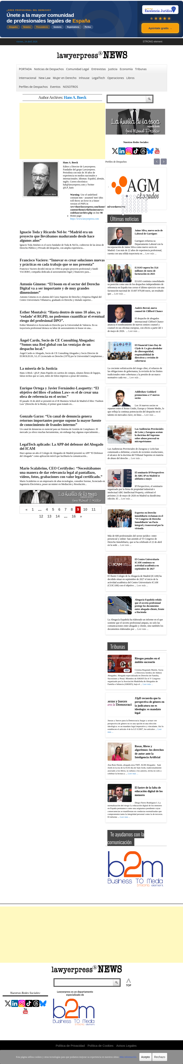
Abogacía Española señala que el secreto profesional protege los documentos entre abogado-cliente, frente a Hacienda (149, 606)
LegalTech (98, 78)
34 (142, 208)
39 (134, 211)
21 (146, 202)
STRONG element (152, 41)
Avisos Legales (126, 1045)
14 (58, 516)
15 (123, 202)
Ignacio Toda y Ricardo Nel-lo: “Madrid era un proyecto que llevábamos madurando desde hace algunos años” (57, 236)
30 (126, 208)
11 (94, 509)
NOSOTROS (70, 87)
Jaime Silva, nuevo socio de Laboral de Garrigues (149, 232)
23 (126, 205)
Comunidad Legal (77, 69)
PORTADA (25, 69)
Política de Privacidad (70, 1045)
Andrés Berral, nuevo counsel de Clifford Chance (149, 310)
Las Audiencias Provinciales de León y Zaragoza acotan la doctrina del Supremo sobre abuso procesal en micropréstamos (149, 435)
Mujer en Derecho (64, 78)
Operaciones (115, 78)
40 (138, 211)
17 (130, 202)
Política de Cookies (100, 1045)
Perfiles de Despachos (33, 87)
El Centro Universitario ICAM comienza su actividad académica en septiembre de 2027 (147, 564)
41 (142, 211)
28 (146, 205)
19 (138, 202)
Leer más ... (150, 253)
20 (142, 202)
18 (134, 202)
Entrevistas (98, 69)
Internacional (27, 78)
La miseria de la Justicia (38, 368)
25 (134, 205)
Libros (130, 78)
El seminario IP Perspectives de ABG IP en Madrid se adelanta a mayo (149, 475)
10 (85, 509)
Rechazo (159, 1057)
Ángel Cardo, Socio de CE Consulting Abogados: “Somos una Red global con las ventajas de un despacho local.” (57, 344)
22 (123, 205)
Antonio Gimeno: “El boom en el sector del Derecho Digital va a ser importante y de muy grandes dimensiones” (60, 288)
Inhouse (84, 78)
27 (142, 205)
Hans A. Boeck (75, 97)
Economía (126, 69)
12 (41, 516)
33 (138, 208)
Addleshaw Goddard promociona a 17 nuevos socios (147, 394)
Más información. (128, 1057)
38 (130, 211)
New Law (44, 78)
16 (74, 516)
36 (123, 211)
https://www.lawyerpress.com (84, 218)
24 (130, 205)
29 (123, 208)
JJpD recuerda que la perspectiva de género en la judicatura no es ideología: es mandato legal (149, 705)
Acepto (145, 1057)
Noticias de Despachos (49, 69)
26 (138, 205)
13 (49, 516)
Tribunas (141, 69)
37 (126, 211)
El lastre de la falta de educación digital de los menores (149, 791)
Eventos (55, 87)
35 (146, 208)
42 (146, 211)
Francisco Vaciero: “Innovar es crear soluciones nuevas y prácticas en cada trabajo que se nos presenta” (62, 262)
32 (134, 208)
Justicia (112, 69)
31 (130, 208)
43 (123, 214)
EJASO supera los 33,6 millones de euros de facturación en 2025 (146, 270)
